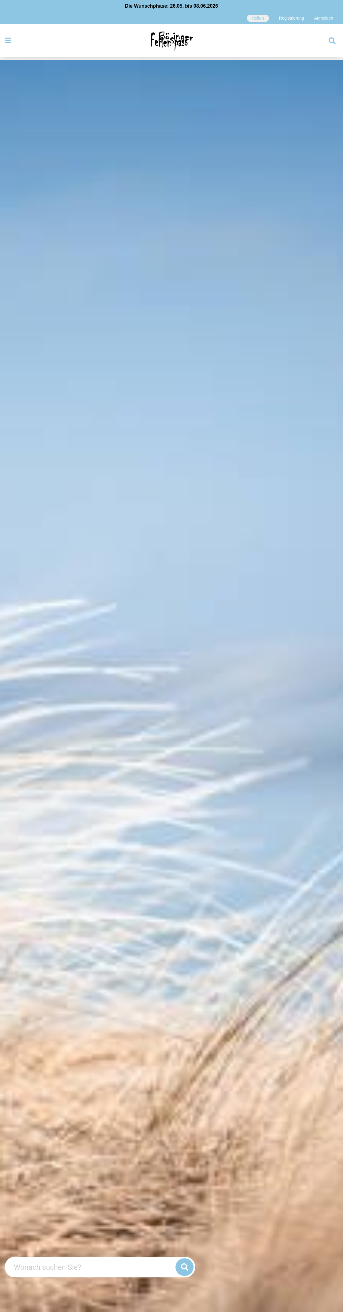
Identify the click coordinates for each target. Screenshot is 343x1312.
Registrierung (290, 18)
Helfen (255, 18)
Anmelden (323, 18)
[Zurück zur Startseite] (171, 42)
